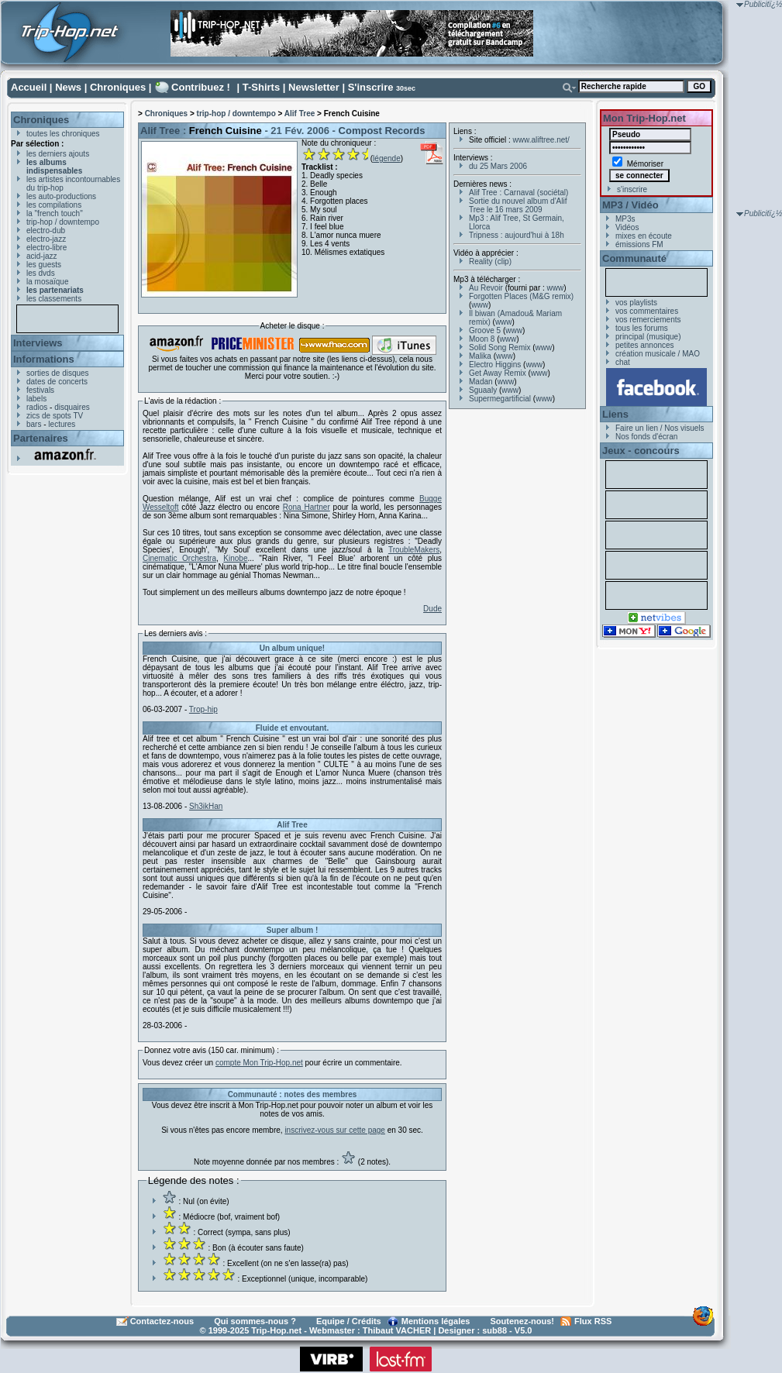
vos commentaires (646, 311)
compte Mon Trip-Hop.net (259, 1062)
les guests (43, 264)
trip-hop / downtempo (62, 222)
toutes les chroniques (63, 133)
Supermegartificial (500, 398)
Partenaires (40, 438)
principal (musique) (647, 336)
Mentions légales (435, 1321)
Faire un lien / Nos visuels (659, 428)
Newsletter (313, 87)
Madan (481, 381)
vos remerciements (647, 319)
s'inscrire (632, 189)
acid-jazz (41, 256)
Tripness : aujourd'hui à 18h (516, 235)
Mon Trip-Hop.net (644, 118)
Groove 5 (485, 330)
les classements (53, 298)
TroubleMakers (413, 549)
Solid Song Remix (499, 347)
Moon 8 (481, 339)
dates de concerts (57, 381)
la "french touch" (54, 213)
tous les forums (641, 328)
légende (387, 158)
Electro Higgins (495, 364)
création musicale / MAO (657, 353)
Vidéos (627, 227)
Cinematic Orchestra (179, 558)
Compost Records (382, 130)
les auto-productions (61, 196)
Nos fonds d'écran (646, 436)
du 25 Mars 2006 (498, 166)
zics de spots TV (54, 415)
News (68, 87)
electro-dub (45, 230)
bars (33, 424)
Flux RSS (592, 1321)
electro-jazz (46, 239)
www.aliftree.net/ (541, 140)
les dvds (40, 273)
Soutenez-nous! (523, 1321)
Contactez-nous (162, 1321)
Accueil (29, 87)
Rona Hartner (306, 507)
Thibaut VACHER (397, 1330)
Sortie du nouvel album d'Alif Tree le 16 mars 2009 (518, 205)
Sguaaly (483, 390)
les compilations (53, 205)
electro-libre (46, 247)
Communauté (634, 258)
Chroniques (118, 87)
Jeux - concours (641, 450)
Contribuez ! (200, 87)
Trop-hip (203, 709)
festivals (40, 390)
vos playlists (636, 302)
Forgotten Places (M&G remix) (521, 296)
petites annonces (644, 345)
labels (36, 398)
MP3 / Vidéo (630, 205)
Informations (43, 359)
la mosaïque (47, 281)
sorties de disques (57, 373)
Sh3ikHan (205, 806)
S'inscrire (371, 87)
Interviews (38, 343)
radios (36, 407)
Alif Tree (299, 113)
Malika (480, 356)
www (555, 288)
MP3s (625, 219)
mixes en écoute (643, 236)
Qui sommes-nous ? (255, 1321)
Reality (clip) (490, 261)
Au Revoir (486, 288)
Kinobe (235, 558)
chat (622, 362)
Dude (432, 608)
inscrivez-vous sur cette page (334, 1130)
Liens (615, 414)
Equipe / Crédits (348, 1321)
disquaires (72, 407)
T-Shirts (261, 87)
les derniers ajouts (57, 154)
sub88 (494, 1330)
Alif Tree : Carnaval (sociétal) (518, 192)
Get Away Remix (497, 373)
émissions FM (639, 244)
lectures (61, 424)
